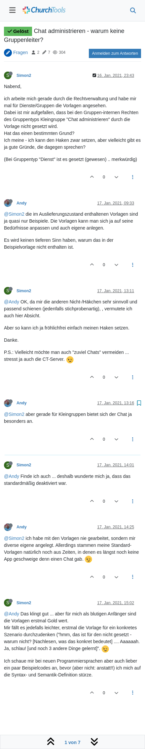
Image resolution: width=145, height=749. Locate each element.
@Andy (11, 301)
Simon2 (24, 75)
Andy (22, 203)
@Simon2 (14, 214)
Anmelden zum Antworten (115, 53)
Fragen (20, 52)
